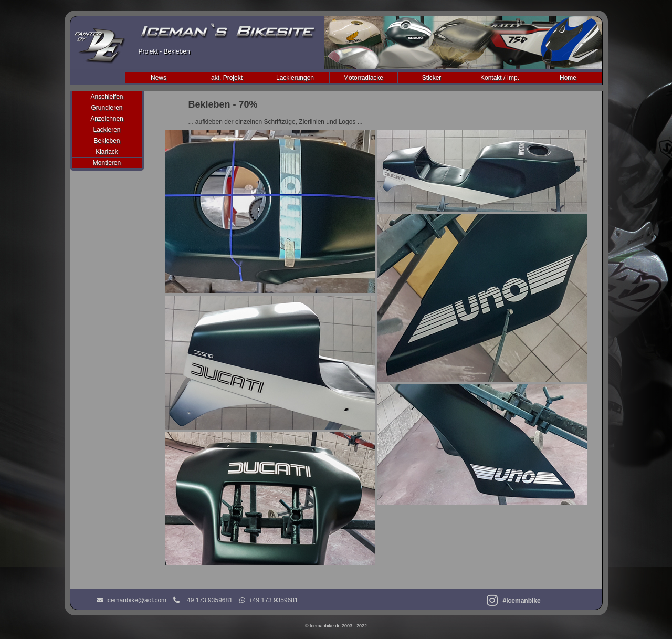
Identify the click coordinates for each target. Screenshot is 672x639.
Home (568, 77)
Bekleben (106, 140)
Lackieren (106, 129)
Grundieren (106, 107)
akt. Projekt (227, 77)
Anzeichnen (106, 118)
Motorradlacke (363, 77)
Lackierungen (295, 77)
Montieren (107, 162)
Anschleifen (106, 96)
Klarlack (107, 151)
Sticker (432, 77)
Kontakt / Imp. (499, 77)
